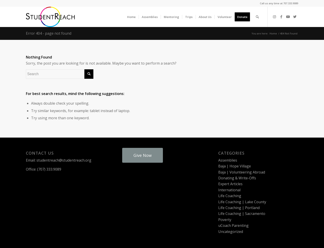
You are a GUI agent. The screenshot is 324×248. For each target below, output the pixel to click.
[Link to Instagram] (274, 16)
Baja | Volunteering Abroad (241, 172)
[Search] (257, 17)
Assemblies (227, 160)
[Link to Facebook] (281, 16)
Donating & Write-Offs (237, 178)
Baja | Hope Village (234, 166)
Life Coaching (229, 195)
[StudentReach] (50, 17)
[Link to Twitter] (294, 16)
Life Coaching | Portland (239, 207)
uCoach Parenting (233, 225)
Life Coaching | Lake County (242, 201)
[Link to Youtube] (288, 16)
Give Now (142, 155)
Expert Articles (230, 183)
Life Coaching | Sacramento (241, 213)
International (229, 189)
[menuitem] (131, 17)
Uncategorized (230, 231)
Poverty (224, 219)
